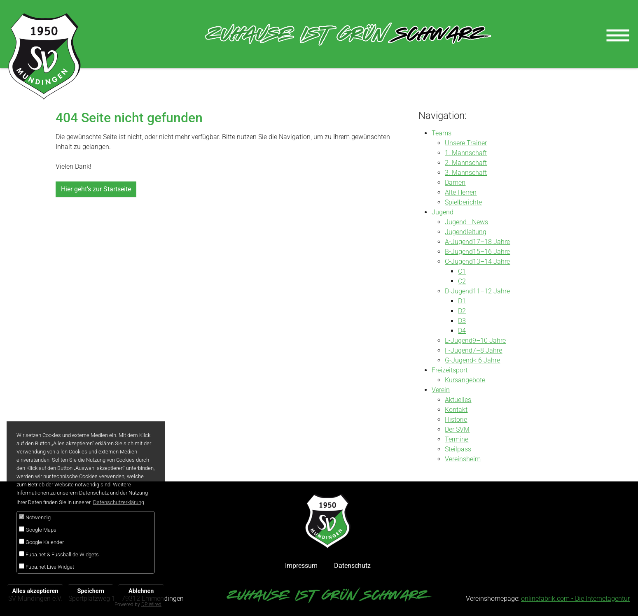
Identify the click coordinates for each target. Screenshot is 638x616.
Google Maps (37, 529)
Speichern (90, 591)
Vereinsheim (463, 459)
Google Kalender (41, 542)
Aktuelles (458, 400)
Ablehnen (141, 591)
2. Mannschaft (466, 163)
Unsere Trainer (466, 143)
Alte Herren (461, 192)
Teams (441, 133)
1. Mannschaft (466, 153)
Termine (456, 439)
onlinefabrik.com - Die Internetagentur (575, 598)
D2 (462, 311)
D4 (462, 331)
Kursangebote (465, 380)
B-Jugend (459, 252)
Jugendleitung (465, 232)
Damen (455, 182)
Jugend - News (466, 222)
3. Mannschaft (466, 173)
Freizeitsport (449, 370)
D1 (462, 301)
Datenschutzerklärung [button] (118, 502)
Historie (456, 419)
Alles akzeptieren (35, 591)
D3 (462, 321)
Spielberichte (463, 202)
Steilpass (458, 449)
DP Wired (151, 604)
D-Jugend (459, 291)
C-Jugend (459, 261)
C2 (462, 281)
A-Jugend (459, 242)
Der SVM (457, 429)
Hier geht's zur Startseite (96, 189)
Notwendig (35, 517)
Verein (441, 390)
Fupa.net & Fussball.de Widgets (59, 554)
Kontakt (456, 410)
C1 (462, 271)
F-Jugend (458, 350)
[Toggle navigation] (618, 34)
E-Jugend (458, 340)
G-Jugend (459, 360)
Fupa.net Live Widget (46, 566)
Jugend (442, 212)
